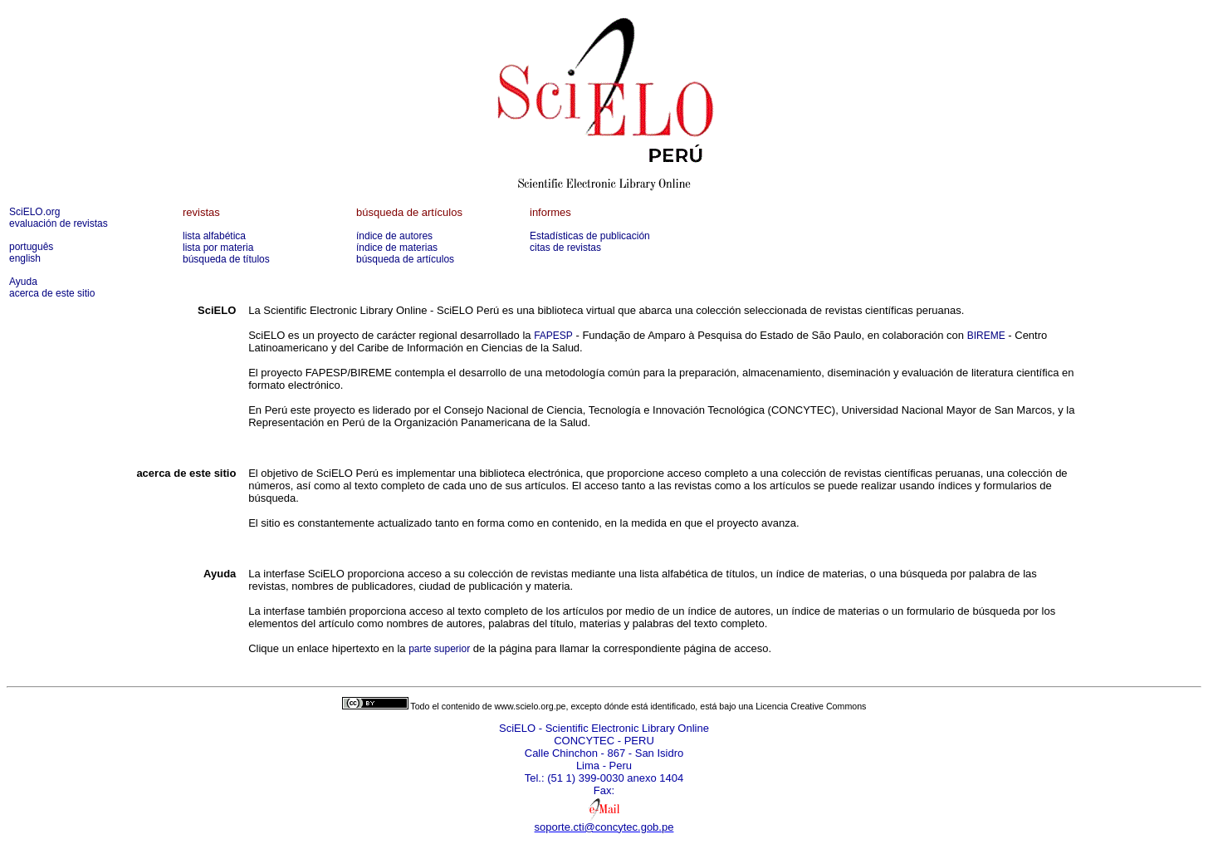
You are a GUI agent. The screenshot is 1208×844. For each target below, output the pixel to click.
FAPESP (553, 335)
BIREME (986, 335)
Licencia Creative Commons (811, 706)
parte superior (439, 649)
